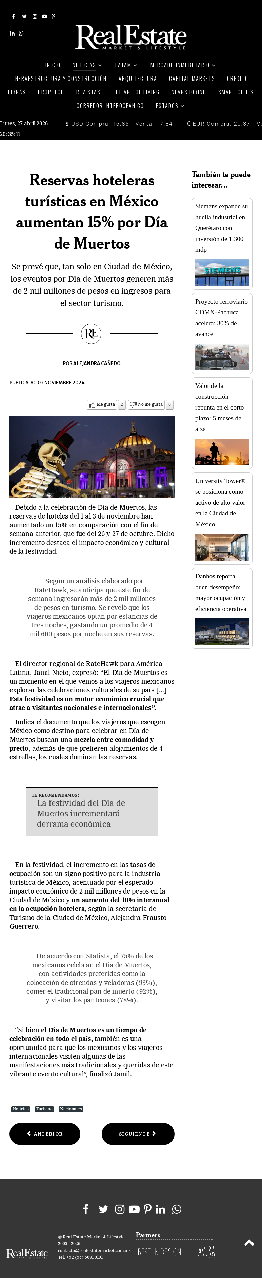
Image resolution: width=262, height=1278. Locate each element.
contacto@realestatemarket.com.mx (94, 1243)
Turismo (44, 1101)
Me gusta (106, 397)
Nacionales (71, 1101)
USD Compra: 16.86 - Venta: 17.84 (119, 115)
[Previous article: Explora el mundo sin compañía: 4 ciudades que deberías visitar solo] (45, 1126)
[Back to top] (249, 1236)
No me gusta (150, 397)
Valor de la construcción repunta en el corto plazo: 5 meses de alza (219, 399)
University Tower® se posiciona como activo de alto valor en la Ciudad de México (220, 494)
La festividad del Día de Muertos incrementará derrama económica (81, 806)
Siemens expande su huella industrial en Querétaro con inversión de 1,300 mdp (221, 220)
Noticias (21, 1101)
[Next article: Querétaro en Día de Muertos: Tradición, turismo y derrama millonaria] (138, 1126)
